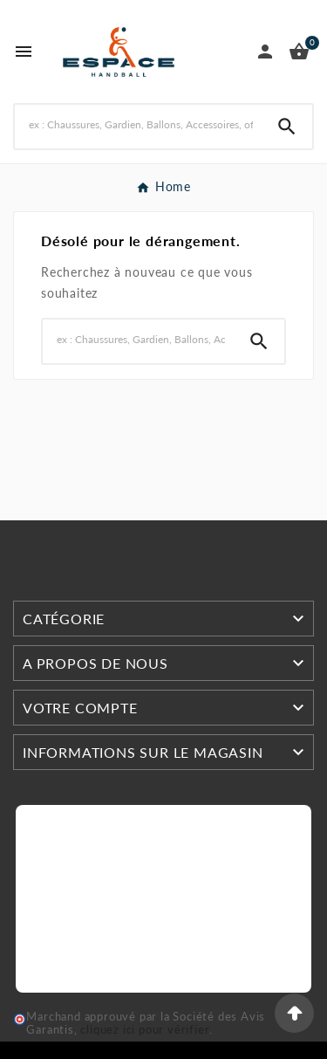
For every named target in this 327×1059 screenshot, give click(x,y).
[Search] (138, 124)
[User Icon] (265, 51)
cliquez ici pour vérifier (144, 1029)
